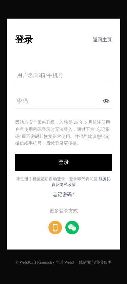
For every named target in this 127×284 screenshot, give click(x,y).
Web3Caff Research (36, 262)
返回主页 (102, 39)
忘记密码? (63, 194)
